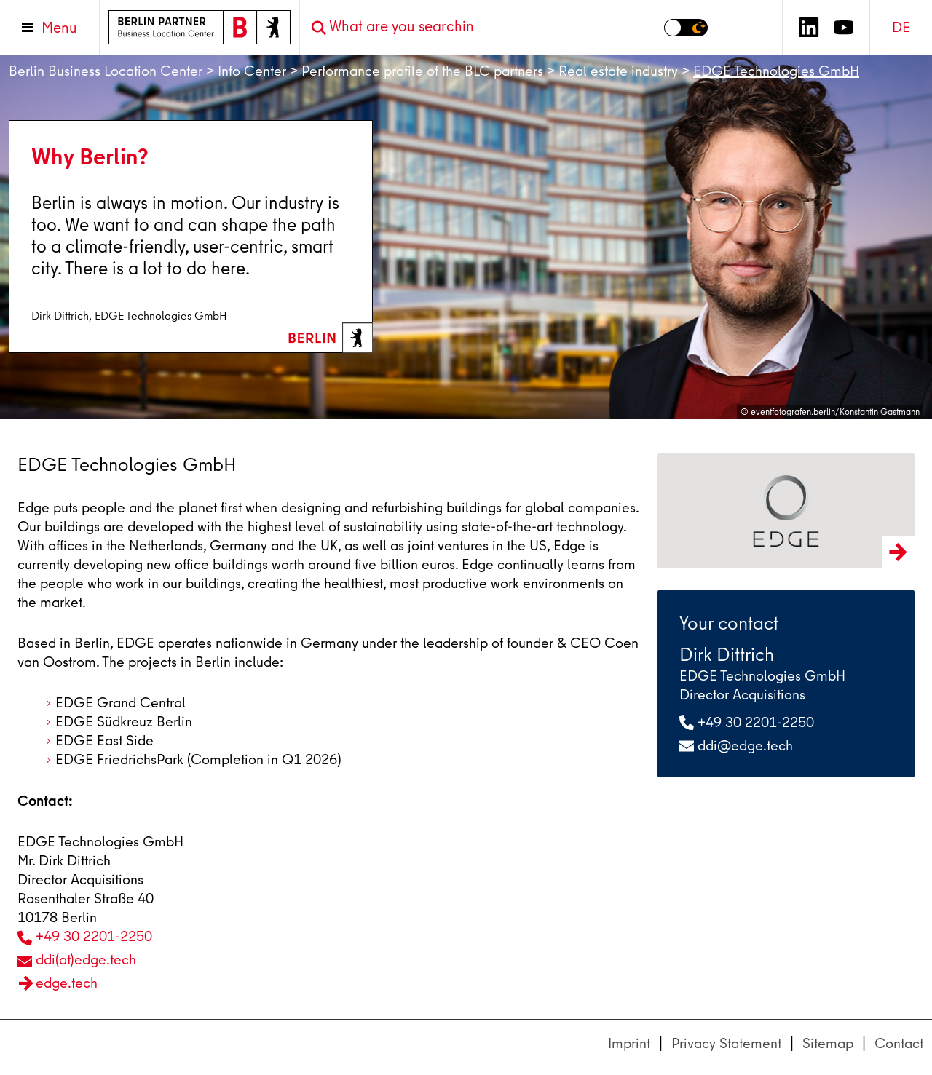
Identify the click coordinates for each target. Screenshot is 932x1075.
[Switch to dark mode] (686, 27)
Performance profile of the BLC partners (422, 71)
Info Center (252, 71)
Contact (898, 1043)
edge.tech (67, 983)
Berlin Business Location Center (105, 71)
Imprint (629, 1043)
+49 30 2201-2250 (94, 936)
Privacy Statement (726, 1043)
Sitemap (827, 1043)
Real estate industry (618, 71)
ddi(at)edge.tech (86, 960)
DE (901, 27)
